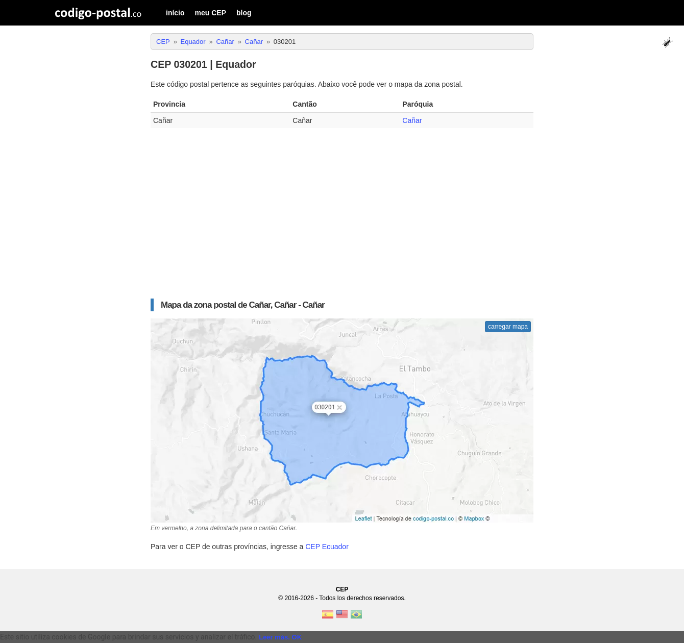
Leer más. (274, 637)
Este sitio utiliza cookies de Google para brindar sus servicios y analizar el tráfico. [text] (128, 637)
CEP (342, 589)
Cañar (412, 120)
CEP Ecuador (327, 546)
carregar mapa (508, 326)
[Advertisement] (342, 209)
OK (297, 637)
